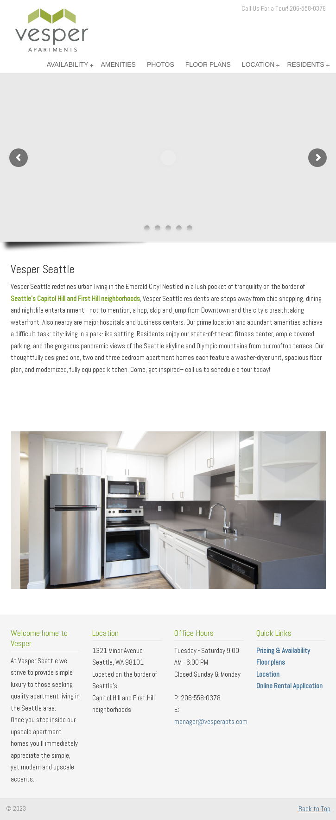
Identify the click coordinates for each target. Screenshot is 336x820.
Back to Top (314, 808)
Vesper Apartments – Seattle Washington (51, 30)
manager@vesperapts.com (210, 721)
